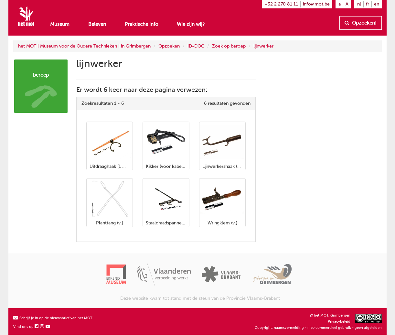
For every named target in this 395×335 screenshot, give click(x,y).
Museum (59, 24)
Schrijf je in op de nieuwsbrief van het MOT (52, 318)
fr (367, 4)
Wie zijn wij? (191, 24)
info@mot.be (316, 4)
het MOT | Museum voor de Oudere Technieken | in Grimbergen (84, 46)
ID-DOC (195, 46)
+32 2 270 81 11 (281, 4)
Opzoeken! (361, 23)
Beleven (97, 24)
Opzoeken (169, 46)
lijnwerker (263, 46)
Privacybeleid (339, 321)
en (376, 4)
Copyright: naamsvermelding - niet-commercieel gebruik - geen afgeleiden (318, 328)
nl (359, 4)
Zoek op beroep (229, 46)
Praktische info (141, 24)
